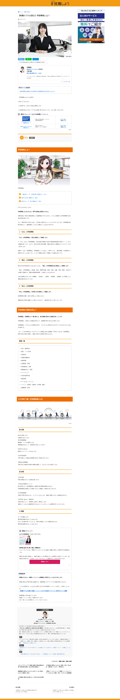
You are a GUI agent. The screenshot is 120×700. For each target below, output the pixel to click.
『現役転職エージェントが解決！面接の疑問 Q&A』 (54, 654)
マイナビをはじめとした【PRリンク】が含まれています (31, 62)
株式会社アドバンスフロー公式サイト (28, 647)
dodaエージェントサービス (26, 126)
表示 (32, 137)
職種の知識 (62, 661)
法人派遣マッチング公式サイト (45, 647)
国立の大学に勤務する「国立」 (30, 197)
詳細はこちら (44, 561)
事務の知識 (69, 661)
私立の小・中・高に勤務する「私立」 (32, 201)
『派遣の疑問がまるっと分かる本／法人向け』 (30, 654)
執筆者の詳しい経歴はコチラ (29, 643)
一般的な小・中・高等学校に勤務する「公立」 (34, 194)
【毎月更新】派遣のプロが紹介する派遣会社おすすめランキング (37, 91)
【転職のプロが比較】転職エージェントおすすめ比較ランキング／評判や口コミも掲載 (43, 591)
